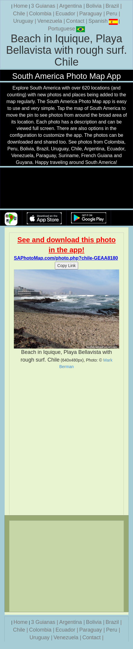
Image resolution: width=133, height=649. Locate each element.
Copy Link (66, 265)
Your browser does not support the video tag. (67, 188)
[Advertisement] (66, 442)
